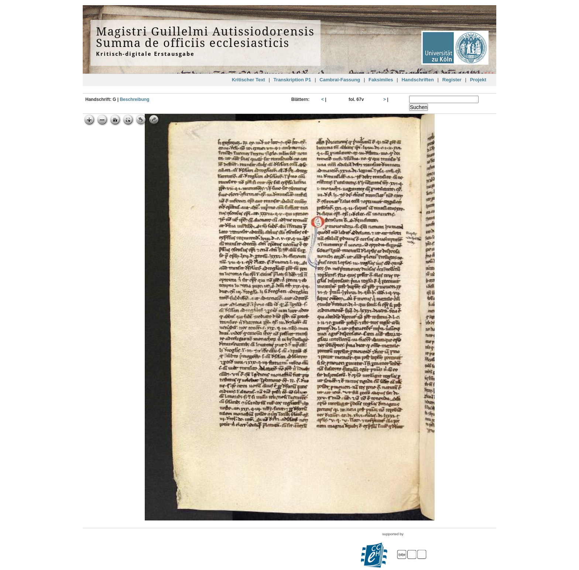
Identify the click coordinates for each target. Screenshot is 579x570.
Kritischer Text (248, 79)
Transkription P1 (292, 79)
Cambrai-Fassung (339, 79)
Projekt (478, 79)
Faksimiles (381, 79)
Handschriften (417, 79)
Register (452, 79)
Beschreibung (134, 99)
